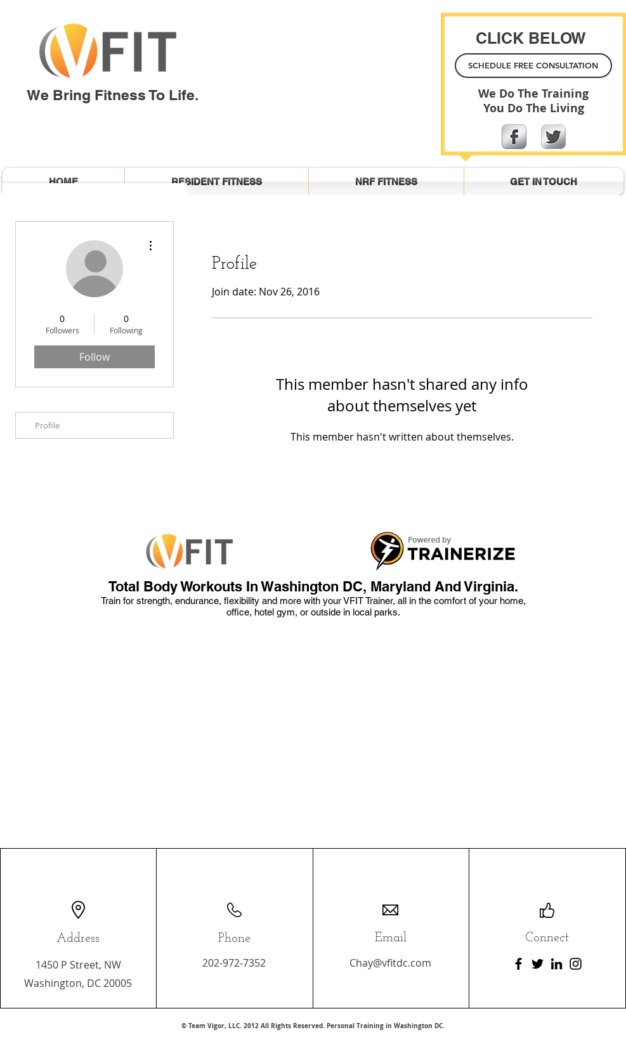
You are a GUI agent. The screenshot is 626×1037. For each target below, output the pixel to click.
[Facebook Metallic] (514, 136)
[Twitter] (537, 964)
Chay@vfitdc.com (390, 963)
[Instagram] (576, 964)
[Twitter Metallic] (553, 136)
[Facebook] (518, 964)
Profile (47, 425)
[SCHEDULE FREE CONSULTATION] (533, 65)
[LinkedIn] (556, 964)
